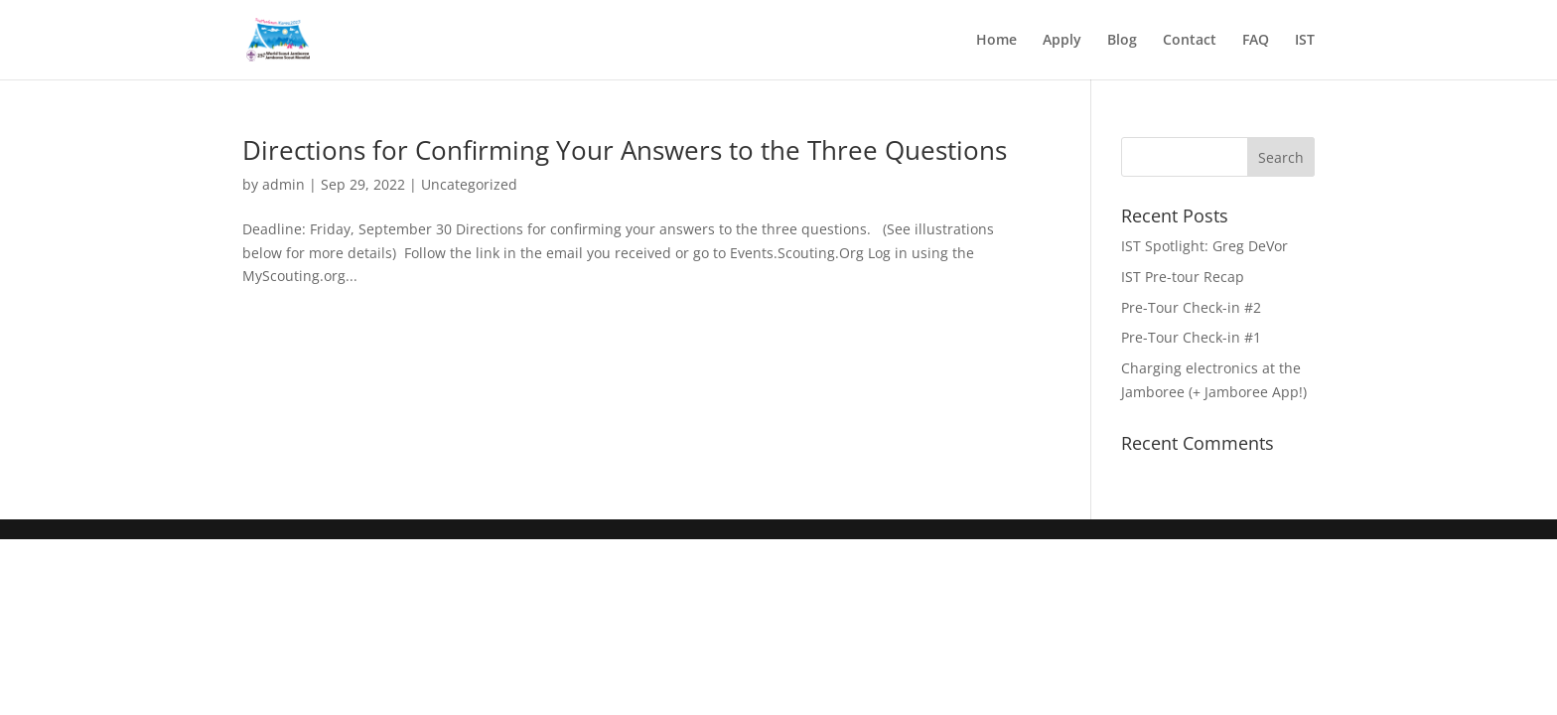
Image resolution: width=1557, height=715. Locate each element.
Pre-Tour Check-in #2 (1191, 307)
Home (996, 41)
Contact (1189, 41)
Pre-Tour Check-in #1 (1191, 337)
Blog (1122, 41)
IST (1305, 41)
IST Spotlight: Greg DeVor (1204, 245)
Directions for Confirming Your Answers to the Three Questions (624, 150)
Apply (1062, 41)
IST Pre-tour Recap (1182, 276)
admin (283, 184)
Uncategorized (469, 184)
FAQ (1255, 41)
